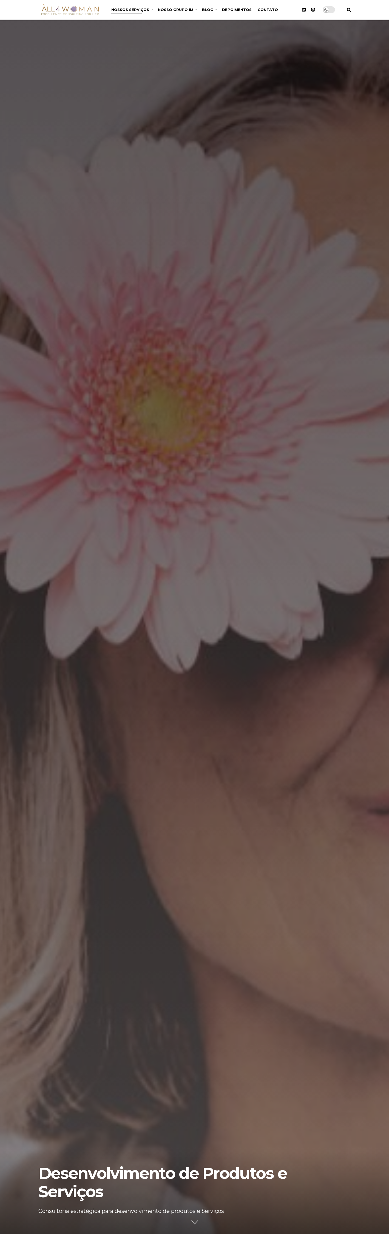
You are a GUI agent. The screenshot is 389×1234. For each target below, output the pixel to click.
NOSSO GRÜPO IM (175, 9)
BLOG (207, 9)
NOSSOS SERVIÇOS (130, 9)
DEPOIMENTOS (237, 9)
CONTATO (268, 9)
